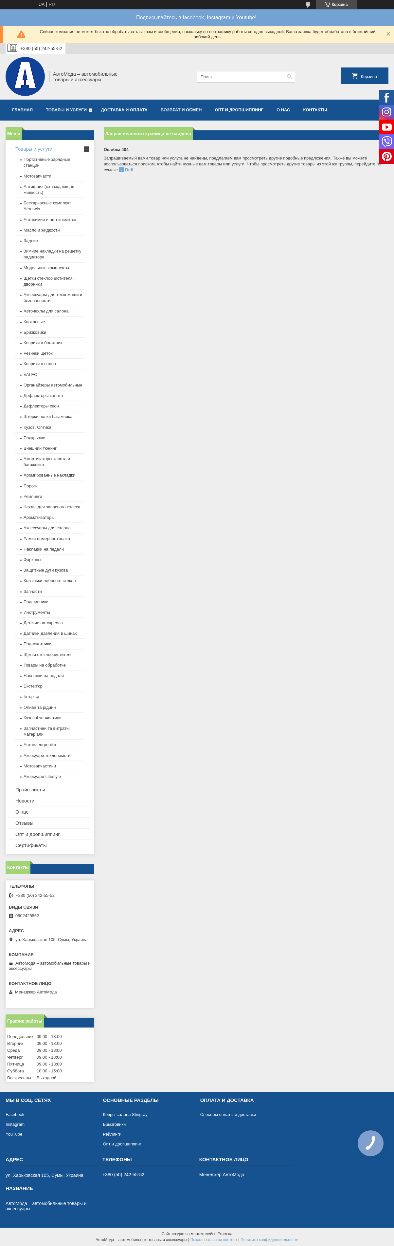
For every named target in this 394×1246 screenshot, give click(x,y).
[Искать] (289, 77)
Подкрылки (34, 437)
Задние (31, 240)
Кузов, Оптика (37, 427)
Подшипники (36, 601)
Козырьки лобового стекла (50, 580)
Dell (129, 169)
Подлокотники (37, 643)
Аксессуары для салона (47, 527)
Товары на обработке (45, 665)
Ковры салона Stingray (125, 1114)
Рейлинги (33, 496)
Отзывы (24, 823)
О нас (283, 109)
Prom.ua (225, 1234)
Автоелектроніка (40, 744)
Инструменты (37, 612)
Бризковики (35, 332)
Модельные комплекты (46, 267)
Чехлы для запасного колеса (52, 506)
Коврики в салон (40, 363)
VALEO (30, 374)
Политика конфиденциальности (269, 1239)
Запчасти (33, 591)
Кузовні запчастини (43, 717)
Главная (22, 109)
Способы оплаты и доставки (228, 1114)
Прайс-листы (30, 789)
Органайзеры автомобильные (53, 385)
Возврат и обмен (181, 109)
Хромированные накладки (49, 475)
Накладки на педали (44, 549)
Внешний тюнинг (40, 448)
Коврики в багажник (43, 342)
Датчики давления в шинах (50, 633)
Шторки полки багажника (48, 416)
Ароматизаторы (39, 517)
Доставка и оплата (124, 109)
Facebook (15, 1114)
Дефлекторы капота (43, 395)
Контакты (315, 109)
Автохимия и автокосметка (50, 219)
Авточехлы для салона (46, 311)
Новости (24, 800)
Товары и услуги (66, 109)
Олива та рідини (40, 707)
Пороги (31, 485)
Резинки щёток (38, 353)
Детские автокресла (43, 622)
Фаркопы (32, 559)
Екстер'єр (33, 686)
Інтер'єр (31, 696)
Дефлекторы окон (41, 406)
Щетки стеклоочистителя (48, 654)
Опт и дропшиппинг (239, 109)
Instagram (15, 1124)
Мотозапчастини (40, 766)
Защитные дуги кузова (46, 570)
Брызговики (114, 1124)
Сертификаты (31, 845)
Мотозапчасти (37, 176)
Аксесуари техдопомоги (47, 755)
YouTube (14, 1134)
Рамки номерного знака (47, 538)
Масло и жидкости (42, 230)
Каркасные (34, 321)
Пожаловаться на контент (213, 1239)
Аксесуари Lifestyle (42, 776)
